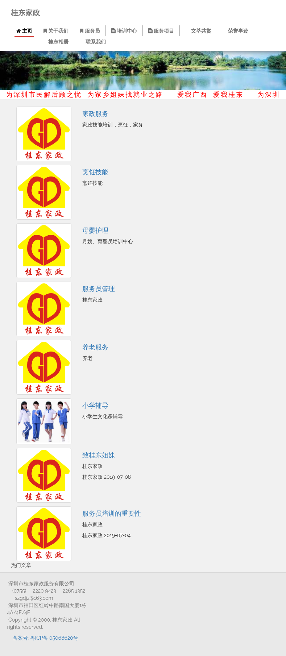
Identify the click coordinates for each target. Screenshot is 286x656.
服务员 (90, 31)
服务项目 (162, 31)
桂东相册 (57, 42)
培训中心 (124, 31)
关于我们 (56, 31)
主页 (24, 31)
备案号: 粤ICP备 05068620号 (45, 638)
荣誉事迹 (236, 31)
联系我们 (93, 42)
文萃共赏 (199, 31)
